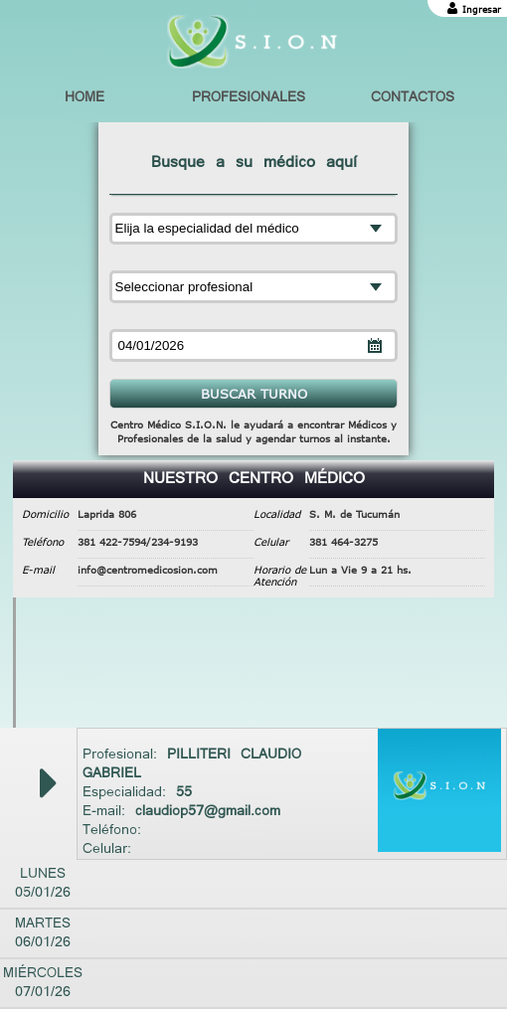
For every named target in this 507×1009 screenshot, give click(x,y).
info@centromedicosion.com (148, 570)
